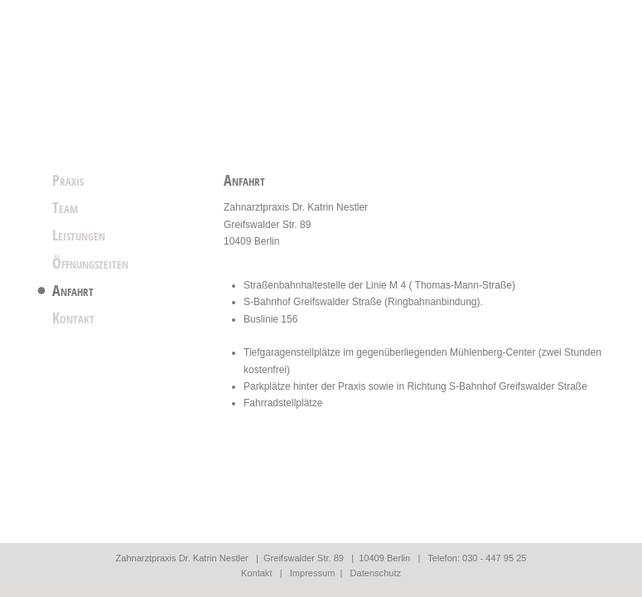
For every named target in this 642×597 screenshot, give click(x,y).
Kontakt (73, 318)
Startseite (149, 66)
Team (65, 207)
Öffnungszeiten (90, 263)
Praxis (68, 180)
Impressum (312, 573)
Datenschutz (375, 573)
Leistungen (78, 235)
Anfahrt (73, 290)
